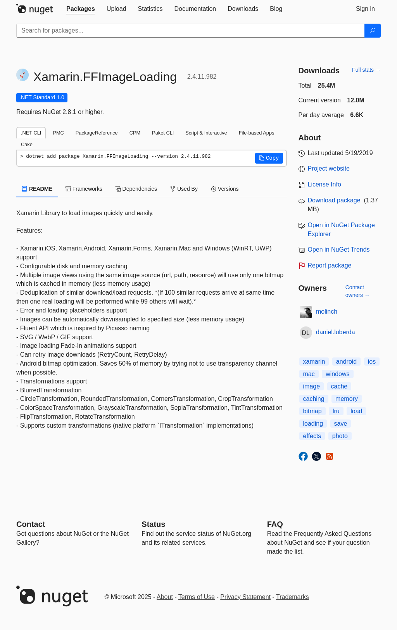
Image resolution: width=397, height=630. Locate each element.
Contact (30, 524)
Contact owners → (357, 291)
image (311, 386)
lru (336, 411)
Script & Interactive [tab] (206, 133)
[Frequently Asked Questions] (275, 524)
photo (340, 436)
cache (339, 386)
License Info (324, 184)
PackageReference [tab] (97, 133)
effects (312, 436)
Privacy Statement (245, 597)
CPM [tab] (134, 133)
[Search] (372, 31)
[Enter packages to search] (190, 31)
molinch (326, 311)
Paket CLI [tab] (163, 133)
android (346, 361)
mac (309, 374)
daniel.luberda (335, 332)
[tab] (80, 8)
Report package (330, 265)
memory (346, 398)
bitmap (312, 411)
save (340, 423)
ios (372, 361)
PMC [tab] (58, 133)
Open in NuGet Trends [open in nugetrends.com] (339, 249)
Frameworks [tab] (84, 189)
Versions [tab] (225, 189)
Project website (329, 168)
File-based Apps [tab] (256, 133)
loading (313, 423)
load (356, 411)
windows (337, 374)
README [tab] (37, 189)
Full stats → (366, 70)
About (165, 597)
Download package (334, 200)
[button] (269, 158)
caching (314, 398)
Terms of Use (196, 597)
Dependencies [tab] (136, 189)
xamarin (314, 361)
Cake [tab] (27, 144)
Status (153, 524)
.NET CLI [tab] (31, 133)
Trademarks (292, 597)
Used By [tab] (184, 189)
